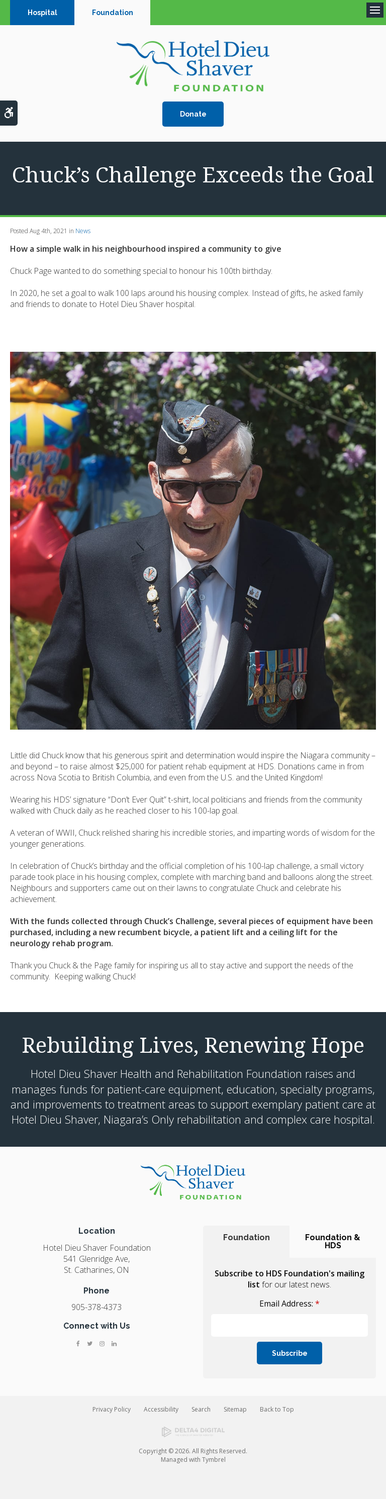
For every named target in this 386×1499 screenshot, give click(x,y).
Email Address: (289, 1303)
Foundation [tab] (246, 1237)
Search (201, 1409)
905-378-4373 (96, 1307)
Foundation (112, 13)
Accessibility (161, 1409)
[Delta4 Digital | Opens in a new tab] (193, 1432)
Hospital (42, 13)
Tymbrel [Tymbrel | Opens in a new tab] (214, 1459)
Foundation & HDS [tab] (332, 1241)
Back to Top (277, 1409)
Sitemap (235, 1409)
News (82, 231)
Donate (193, 114)
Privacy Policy (111, 1409)
